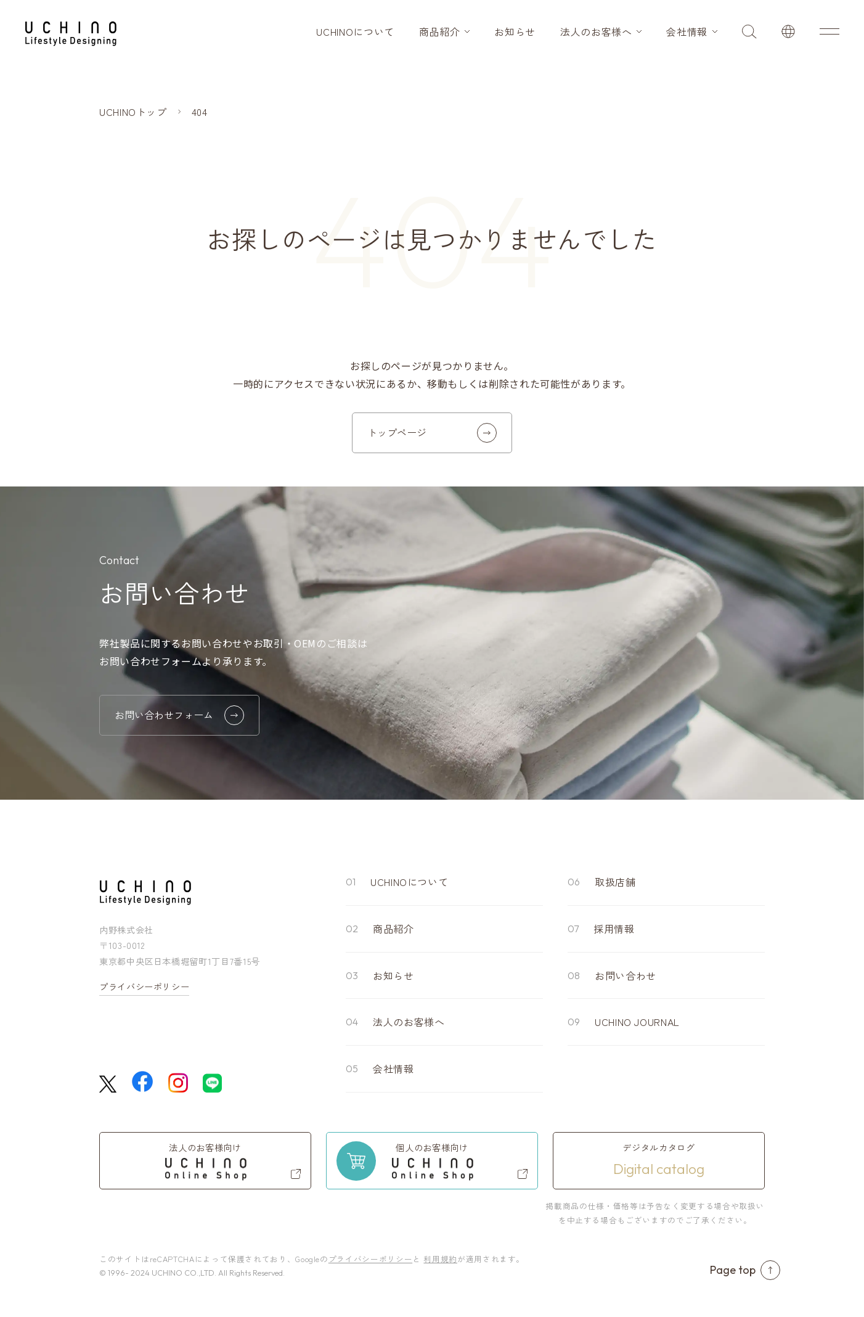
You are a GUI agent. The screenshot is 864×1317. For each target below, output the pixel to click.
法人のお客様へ (596, 31)
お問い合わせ (625, 975)
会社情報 (686, 31)
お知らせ (515, 31)
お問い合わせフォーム (179, 715)
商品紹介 (439, 31)
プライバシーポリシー (144, 986)
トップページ (432, 433)
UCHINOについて (355, 31)
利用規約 (440, 1259)
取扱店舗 (615, 881)
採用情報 (614, 928)
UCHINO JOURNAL (637, 1021)
